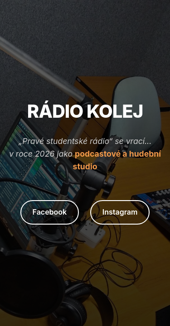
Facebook (50, 211)
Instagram (120, 211)
